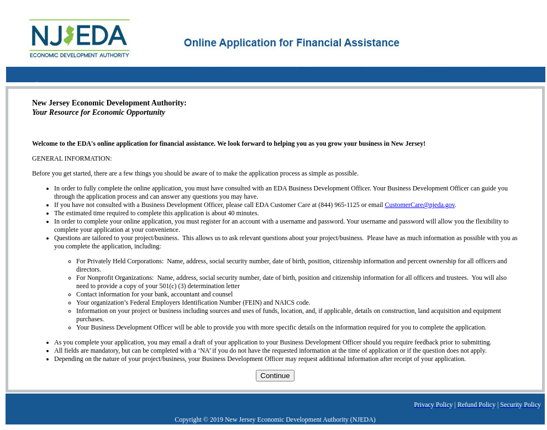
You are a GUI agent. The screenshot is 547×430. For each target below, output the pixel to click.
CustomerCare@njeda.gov (420, 205)
